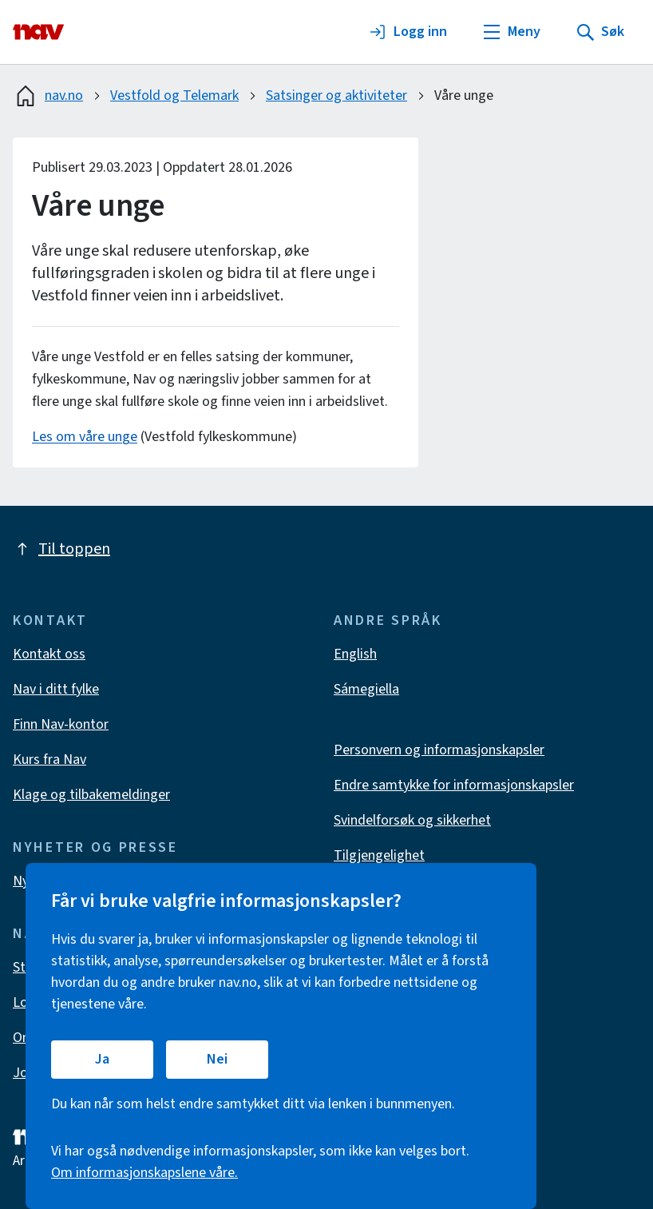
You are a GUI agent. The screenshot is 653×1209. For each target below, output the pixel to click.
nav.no (48, 96)
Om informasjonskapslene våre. (144, 1173)
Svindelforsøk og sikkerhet (412, 820)
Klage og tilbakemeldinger (91, 795)
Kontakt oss (49, 654)
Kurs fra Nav (49, 760)
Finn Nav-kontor (61, 724)
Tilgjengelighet (379, 855)
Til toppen (61, 549)
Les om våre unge (84, 437)
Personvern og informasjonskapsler (439, 750)
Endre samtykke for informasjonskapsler (454, 785)
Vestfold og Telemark (174, 95)
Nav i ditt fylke (56, 689)
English (355, 654)
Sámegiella (366, 689)
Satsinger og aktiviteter (336, 95)
